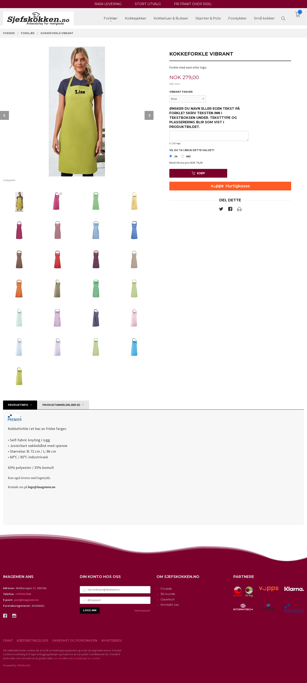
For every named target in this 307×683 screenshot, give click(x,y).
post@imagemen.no (26, 600)
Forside (166, 589)
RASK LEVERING (108, 4)
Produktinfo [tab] (18, 404)
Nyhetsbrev (111, 640)
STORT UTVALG (148, 4)
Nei (188, 156)
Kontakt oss (170, 605)
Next (149, 115)
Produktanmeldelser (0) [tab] (61, 404)
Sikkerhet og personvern (74, 640)
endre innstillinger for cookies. (84, 658)
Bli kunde (168, 594)
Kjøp (198, 173)
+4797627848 (23, 594)
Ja (175, 156)
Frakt (8, 640)
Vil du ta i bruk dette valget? (191, 150)
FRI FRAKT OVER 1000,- (193, 4)
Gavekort (168, 599)
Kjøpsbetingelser (32, 640)
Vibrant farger (181, 91)
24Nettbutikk (23, 665)
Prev (4, 115)
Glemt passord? (142, 610)
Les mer (58, 658)
